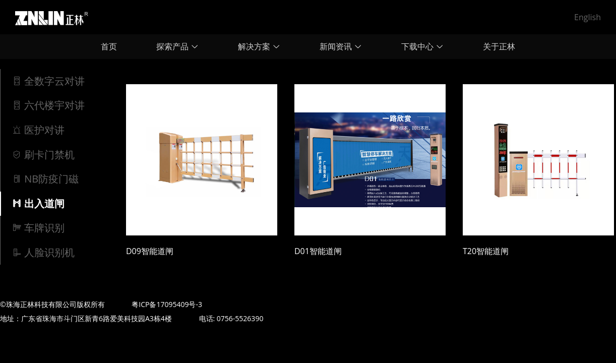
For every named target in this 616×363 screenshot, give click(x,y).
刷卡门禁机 (43, 154)
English (587, 17)
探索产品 (177, 46)
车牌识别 (38, 227)
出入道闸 (38, 203)
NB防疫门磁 (45, 179)
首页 (109, 46)
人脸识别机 (43, 252)
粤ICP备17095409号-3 (167, 304)
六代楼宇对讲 (48, 105)
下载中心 (422, 46)
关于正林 (499, 46)
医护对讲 (38, 130)
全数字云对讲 (48, 81)
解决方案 (259, 46)
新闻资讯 (341, 46)
